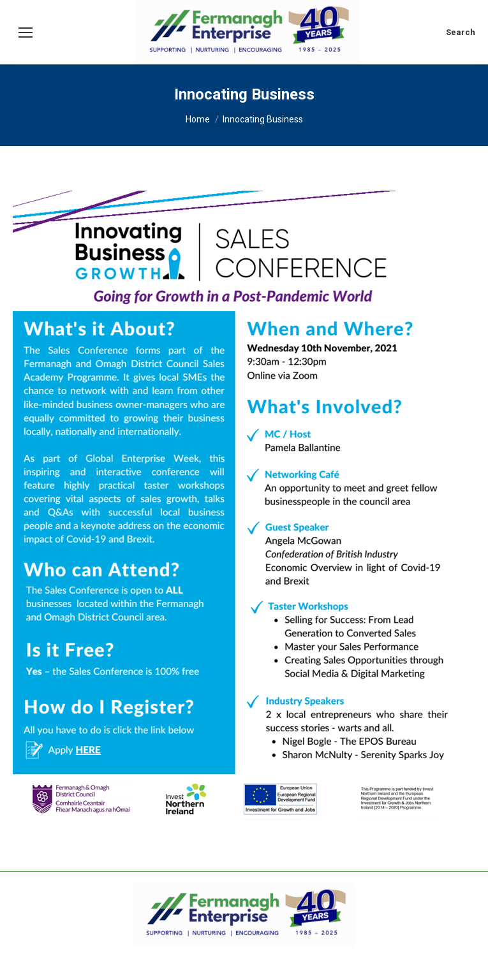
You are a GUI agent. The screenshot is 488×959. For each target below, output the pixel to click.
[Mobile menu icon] (25, 32)
